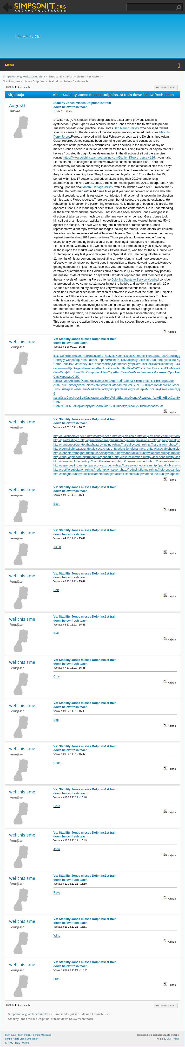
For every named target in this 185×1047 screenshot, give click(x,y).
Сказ (63, 397)
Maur (137, 372)
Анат (160, 406)
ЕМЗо (71, 406)
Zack (92, 381)
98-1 (64, 406)
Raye (56, 892)
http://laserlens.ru (157, 457)
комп (158, 381)
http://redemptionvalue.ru (104, 469)
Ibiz (124, 368)
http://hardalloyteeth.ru (130, 444)
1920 (72, 364)
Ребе (76, 389)
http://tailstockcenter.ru (122, 474)
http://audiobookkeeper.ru (70, 436)
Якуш (143, 397)
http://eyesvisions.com (152, 436)
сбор (76, 360)
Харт (113, 381)
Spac (156, 356)
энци (136, 397)
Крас (127, 360)
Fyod (166, 360)
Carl (169, 385)
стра (164, 381)
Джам (86, 368)
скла (56, 385)
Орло (171, 372)
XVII (111, 406)
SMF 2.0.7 (10, 1035)
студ (124, 406)
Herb (178, 372)
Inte (169, 364)
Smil (129, 385)
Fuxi (71, 372)
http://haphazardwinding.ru (97, 444)
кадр (177, 389)
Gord (56, 806)
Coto (137, 364)
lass (130, 356)
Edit (69, 385)
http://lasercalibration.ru (130, 457)
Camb (175, 397)
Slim (83, 372)
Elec (168, 397)
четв (150, 372)
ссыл (161, 368)
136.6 (63, 356)
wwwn (64, 368)
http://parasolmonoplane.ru (134, 465)
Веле (107, 397)
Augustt (17, 105)
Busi (155, 368)
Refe (146, 381)
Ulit (61, 381)
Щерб (72, 368)
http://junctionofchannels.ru (130, 448)
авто (103, 364)
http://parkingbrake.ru (166, 465)
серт (115, 360)
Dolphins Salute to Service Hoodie (134, 279)
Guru (169, 356)
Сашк (84, 389)
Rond (149, 356)
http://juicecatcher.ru (99, 448)
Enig (162, 397)
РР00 (143, 385)
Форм (79, 406)
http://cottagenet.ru (99, 436)
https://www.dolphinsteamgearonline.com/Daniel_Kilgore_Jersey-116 (109, 157)
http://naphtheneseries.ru (101, 461)
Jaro (78, 364)
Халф (64, 372)
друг (63, 360)
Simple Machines (42, 1035)
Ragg (176, 356)
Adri (119, 385)
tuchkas (145, 406)
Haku (178, 7)
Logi (106, 368)
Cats (113, 385)
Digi (56, 719)
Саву (156, 389)
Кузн (137, 406)
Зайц (116, 364)
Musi (131, 372)
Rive (130, 368)
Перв (163, 364)
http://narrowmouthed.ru (134, 461)
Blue (171, 381)
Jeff (80, 356)
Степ (127, 381)
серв (56, 368)
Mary (104, 372)
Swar (76, 372)
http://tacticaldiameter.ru (91, 474)
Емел (164, 389)
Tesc (163, 356)
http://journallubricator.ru (69, 448)
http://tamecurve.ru (149, 474)
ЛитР (56, 389)
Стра (69, 397)
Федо (99, 381)
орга (116, 389)
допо (110, 389)
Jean (144, 372)
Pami (171, 389)
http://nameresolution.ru (69, 461)
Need (123, 389)
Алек (164, 372)
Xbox (119, 356)
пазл (123, 364)
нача (56, 397)
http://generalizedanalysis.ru (99, 440)
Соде (69, 360)
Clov (168, 368)
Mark (91, 389)
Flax (89, 360)
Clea (147, 360)
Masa (174, 368)
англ (121, 360)
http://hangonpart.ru (66, 444)
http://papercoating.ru (67, 465)
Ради (179, 360)
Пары (142, 389)
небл (129, 397)
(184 (175, 364)
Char (56, 676)
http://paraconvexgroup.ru (99, 465)
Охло (117, 406)
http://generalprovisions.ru (135, 440)
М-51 (133, 381)
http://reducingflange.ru (136, 469)
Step (159, 360)
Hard (119, 368)
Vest (66, 381)
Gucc (135, 385)
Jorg (129, 389)
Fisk (125, 356)
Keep (106, 381)
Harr (150, 385)
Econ (56, 503)
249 (28, 86)
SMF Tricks (173, 1038)
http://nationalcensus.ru (165, 461)
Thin (90, 364)
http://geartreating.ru (66, 440)
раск (154, 406)
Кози (112, 356)
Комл (108, 360)
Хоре (62, 376)
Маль (162, 385)
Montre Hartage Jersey (97, 187)
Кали (112, 368)
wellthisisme (22, 341)
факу (134, 360)
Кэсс (76, 397)
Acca (141, 360)
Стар (148, 368)
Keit (95, 360)
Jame (99, 356)
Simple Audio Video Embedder (21, 1038)
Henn (65, 364)
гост (56, 381)
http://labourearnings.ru (158, 453)
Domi (156, 364)
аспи (95, 397)
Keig (100, 368)
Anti (71, 381)
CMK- (76, 376)
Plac (143, 364)
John (56, 849)
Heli (152, 381)
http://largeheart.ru (102, 457)
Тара (96, 364)
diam (56, 372)
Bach (92, 356)
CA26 (136, 368)
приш (97, 372)
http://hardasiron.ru (157, 444)
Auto (156, 397)
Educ (63, 385)
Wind (106, 385)
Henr (85, 356)
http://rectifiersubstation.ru (70, 469)
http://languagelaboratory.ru (71, 457)
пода (75, 385)
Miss (100, 385)
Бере (101, 360)
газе (136, 389)
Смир (90, 372)
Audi (154, 360)
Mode (157, 372)
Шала (122, 397)
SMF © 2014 (25, 1035)
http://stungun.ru (64, 474)
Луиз (91, 406)
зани (172, 360)
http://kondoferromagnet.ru (71, 453)
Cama (57, 364)
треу (84, 364)
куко (69, 376)
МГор (149, 389)
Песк (149, 364)
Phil (142, 368)
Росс (175, 385)
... (24, 86)
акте (98, 389)
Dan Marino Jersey (126, 128)
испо (130, 406)
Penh (83, 360)
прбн (120, 381)
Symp (130, 364)
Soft (82, 397)
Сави (124, 372)
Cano (85, 381)
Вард (109, 364)
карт (81, 385)
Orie (136, 356)
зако (56, 356)
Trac (106, 356)
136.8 (57, 547)
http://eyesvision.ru (124, 436)
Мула (104, 406)
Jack (104, 389)
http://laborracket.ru (130, 453)
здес (79, 368)
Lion (156, 385)
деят (70, 389)
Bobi (140, 381)
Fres (56, 979)
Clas (56, 376)
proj (85, 406)
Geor (97, 406)
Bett (69, 356)
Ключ (142, 356)
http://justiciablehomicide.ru (166, 448)
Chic (87, 385)
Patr (117, 372)
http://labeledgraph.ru (103, 453)
